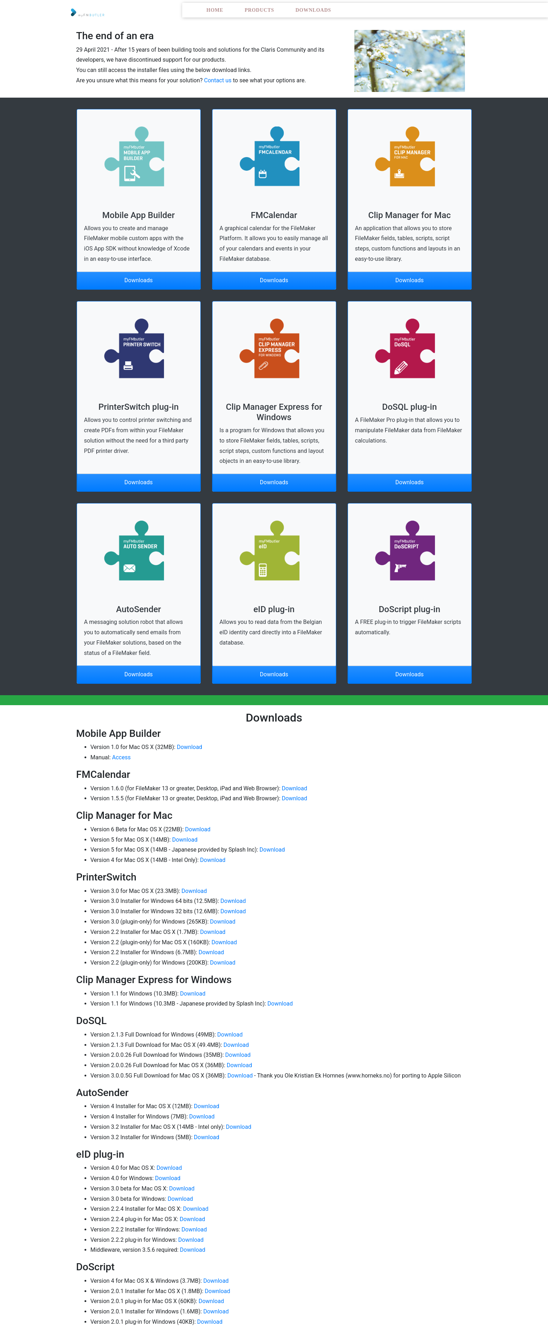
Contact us (217, 80)
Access (121, 757)
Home (214, 10)
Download (189, 747)
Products (259, 10)
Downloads (313, 10)
